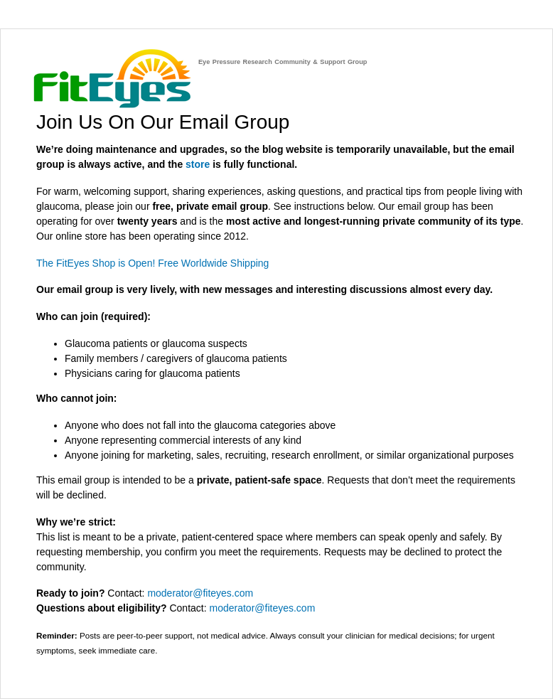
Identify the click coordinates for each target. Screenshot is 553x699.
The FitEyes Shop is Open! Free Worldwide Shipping (152, 263)
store (198, 164)
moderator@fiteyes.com (200, 593)
